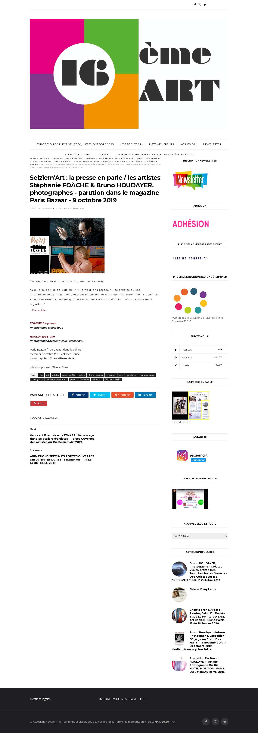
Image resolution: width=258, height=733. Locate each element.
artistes (58, 158)
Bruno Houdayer (107, 158)
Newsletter (212, 144)
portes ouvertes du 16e (86, 161)
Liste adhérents (161, 144)
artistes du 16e (74, 158)
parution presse (42, 161)
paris (139, 158)
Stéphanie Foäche (112, 379)
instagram (197, 357)
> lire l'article (37, 310)
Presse (103, 154)
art (48, 158)
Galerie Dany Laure (203, 589)
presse (107, 161)
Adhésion (188, 144)
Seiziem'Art (168, 721)
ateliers (90, 158)
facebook (197, 349)
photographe (62, 161)
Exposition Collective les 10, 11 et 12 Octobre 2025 (75, 144)
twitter (197, 365)
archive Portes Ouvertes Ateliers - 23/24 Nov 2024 (155, 154)
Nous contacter (77, 154)
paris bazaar (153, 158)
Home (33, 158)
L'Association (131, 144)
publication (120, 161)
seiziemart (137, 161)
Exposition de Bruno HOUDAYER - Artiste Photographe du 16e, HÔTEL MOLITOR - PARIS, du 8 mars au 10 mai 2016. (207, 665)
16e (40, 158)
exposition (127, 158)
